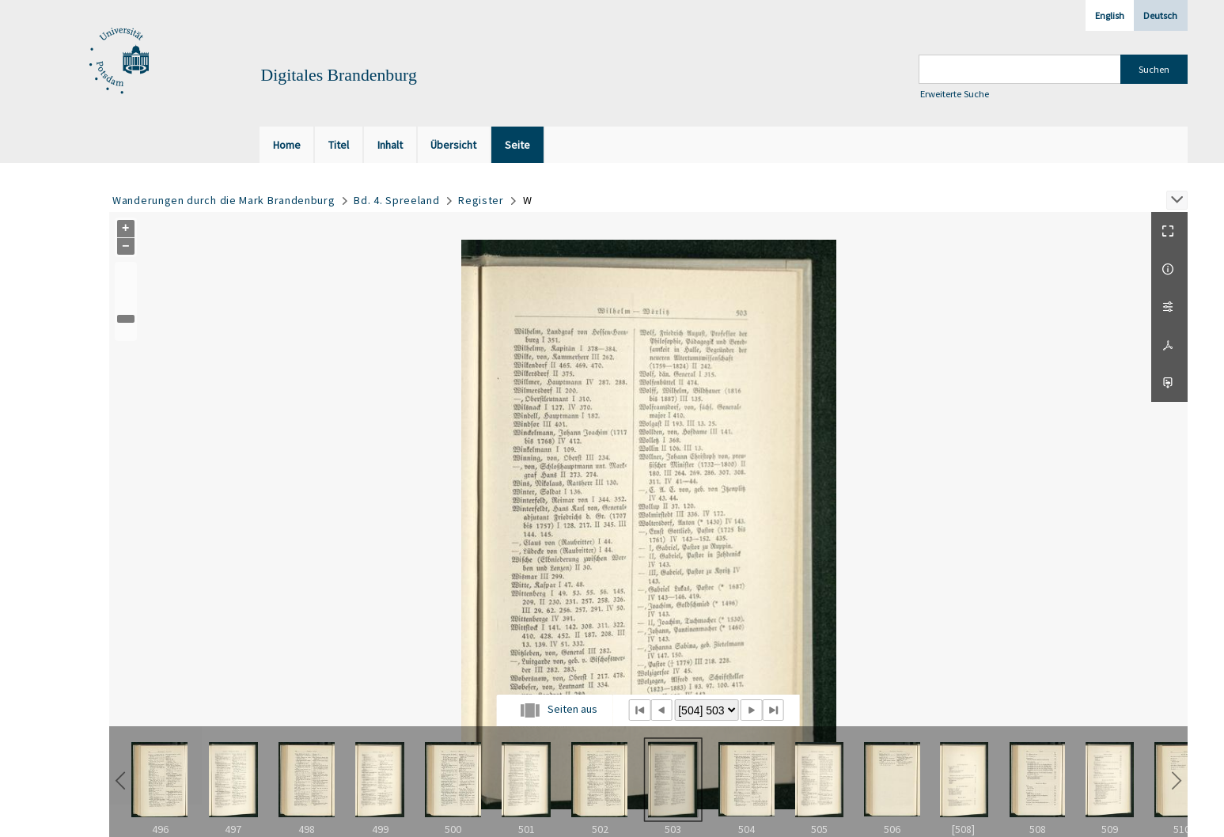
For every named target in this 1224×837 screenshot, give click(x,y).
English (1109, 15)
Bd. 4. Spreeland (396, 200)
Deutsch (1160, 15)
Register (481, 200)
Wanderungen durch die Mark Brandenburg (223, 200)
